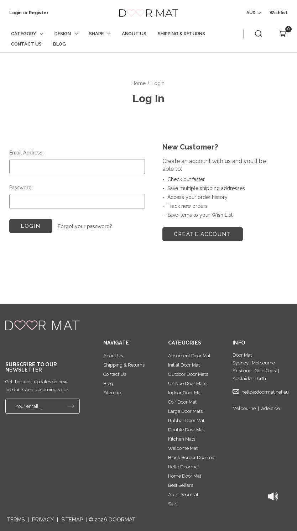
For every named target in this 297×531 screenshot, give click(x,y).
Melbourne (244, 408)
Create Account (202, 234)
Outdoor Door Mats (188, 374)
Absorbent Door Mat (189, 355)
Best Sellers (180, 485)
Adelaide (270, 408)
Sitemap (112, 392)
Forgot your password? (85, 226)
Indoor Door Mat (185, 392)
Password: (21, 187)
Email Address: (26, 153)
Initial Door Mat (184, 365)
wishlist (279, 12)
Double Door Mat (186, 429)
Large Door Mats (185, 411)
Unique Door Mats (187, 383)
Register (38, 12)
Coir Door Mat (182, 402)
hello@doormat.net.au (265, 392)
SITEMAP (72, 519)
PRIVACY (43, 519)
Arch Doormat (183, 494)
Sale (172, 503)
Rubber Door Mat (186, 420)
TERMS (16, 519)
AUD (253, 12)
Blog (59, 44)
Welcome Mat (183, 448)
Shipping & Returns (181, 33)
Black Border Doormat (192, 457)
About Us (134, 33)
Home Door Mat (184, 476)
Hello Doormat (183, 466)
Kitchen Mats (181, 439)
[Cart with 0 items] (282, 34)
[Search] (258, 34)
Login (15, 12)
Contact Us (26, 44)
